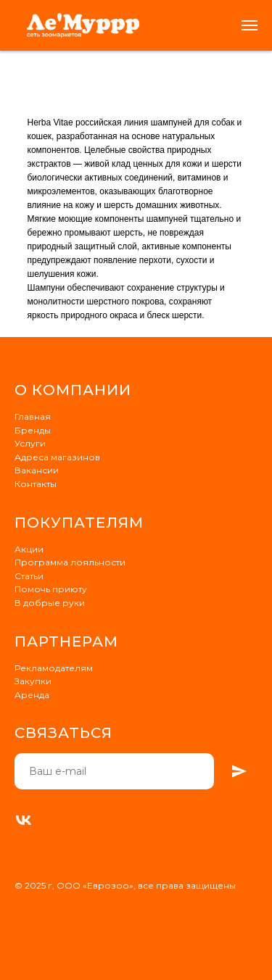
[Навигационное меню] (249, 25)
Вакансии (37, 470)
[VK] (24, 820)
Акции (29, 549)
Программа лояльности (70, 562)
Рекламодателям (54, 668)
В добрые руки (50, 602)
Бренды (33, 430)
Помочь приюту (51, 589)
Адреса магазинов (57, 457)
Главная (33, 416)
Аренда (32, 694)
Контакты (36, 483)
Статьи (29, 575)
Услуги (30, 443)
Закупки (33, 681)
